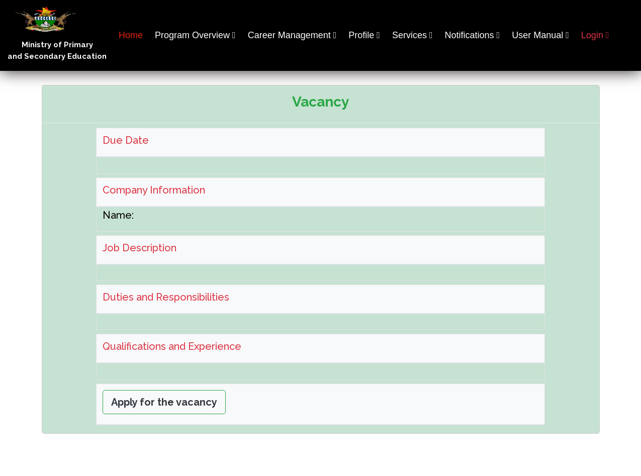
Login (592, 35)
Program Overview (192, 35)
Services (409, 35)
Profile (361, 35)
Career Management (289, 35)
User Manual (537, 35)
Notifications (469, 35)
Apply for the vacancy (164, 402)
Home (131, 35)
